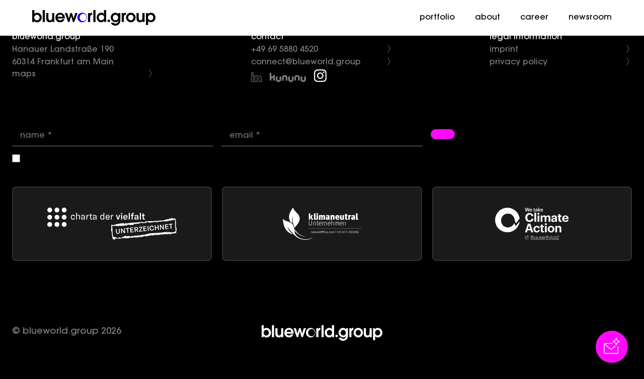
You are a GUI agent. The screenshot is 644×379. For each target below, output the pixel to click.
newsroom (590, 18)
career (534, 18)
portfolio (437, 18)
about (487, 18)
